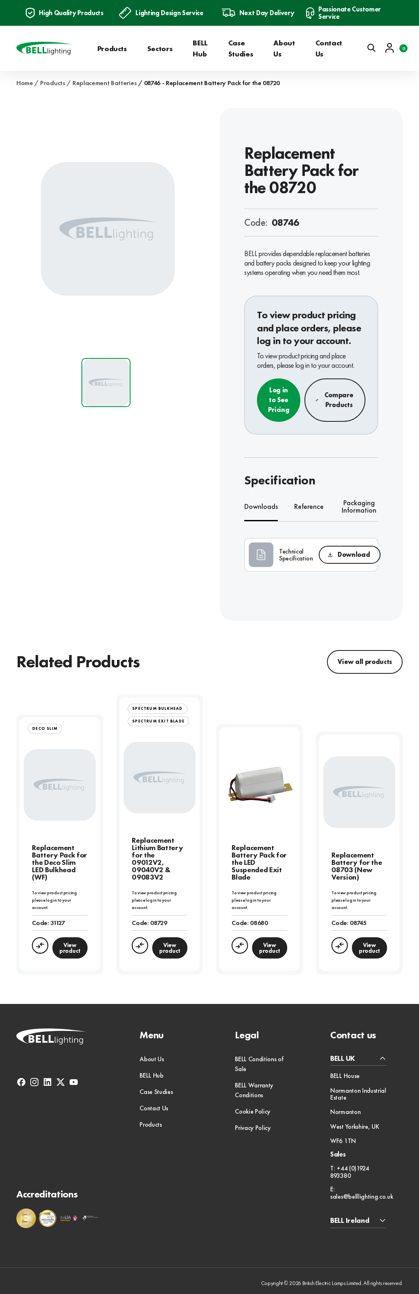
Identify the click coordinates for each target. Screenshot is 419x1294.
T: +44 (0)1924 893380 (349, 1172)
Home (24, 83)
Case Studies (240, 48)
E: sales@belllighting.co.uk (361, 1193)
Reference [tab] (309, 506)
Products (112, 48)
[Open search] (371, 48)
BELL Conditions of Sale (259, 1064)
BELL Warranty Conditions (254, 1090)
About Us (284, 48)
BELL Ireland (349, 1220)
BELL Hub (200, 48)
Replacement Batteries (104, 83)
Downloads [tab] (261, 506)
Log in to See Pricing (279, 400)
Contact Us (328, 48)
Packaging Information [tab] (359, 507)
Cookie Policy (252, 1111)
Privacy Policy (253, 1127)
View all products (365, 661)
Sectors (159, 48)
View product (70, 947)
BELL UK (342, 1058)
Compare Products (334, 400)
